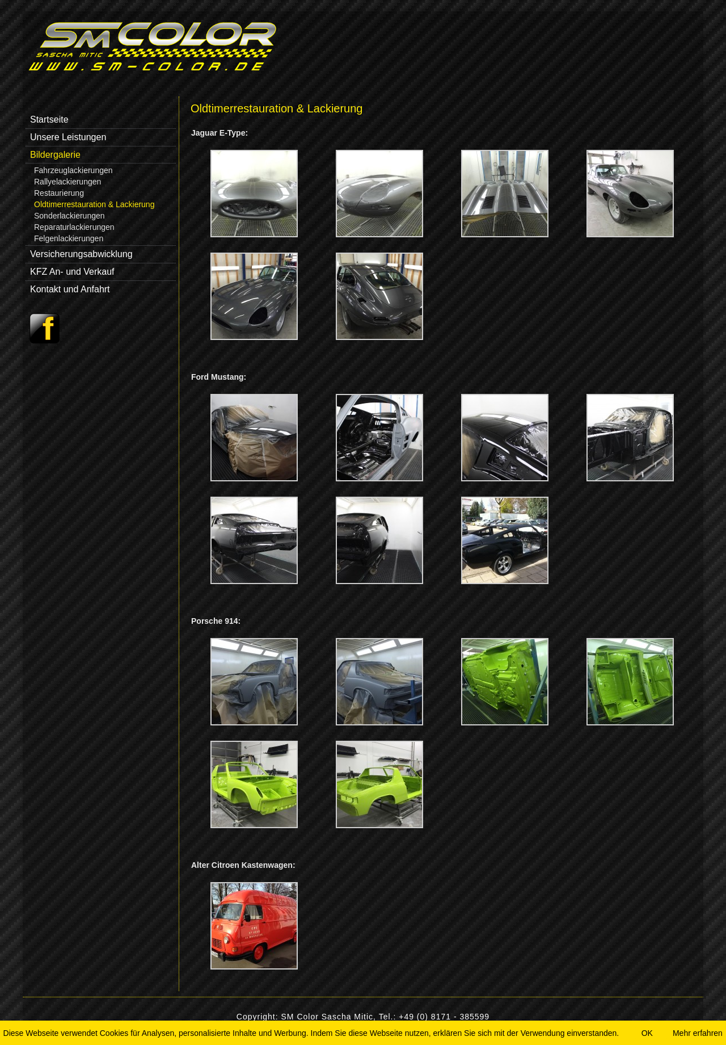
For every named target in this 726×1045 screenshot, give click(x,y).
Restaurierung (59, 193)
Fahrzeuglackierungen (73, 170)
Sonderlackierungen (69, 215)
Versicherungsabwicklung (81, 254)
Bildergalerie (55, 155)
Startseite (49, 119)
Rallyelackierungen (67, 181)
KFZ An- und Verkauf (72, 271)
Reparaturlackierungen (74, 227)
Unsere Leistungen (68, 137)
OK (647, 1033)
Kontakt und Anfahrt (70, 289)
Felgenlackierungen (68, 238)
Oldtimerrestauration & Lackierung (94, 204)
